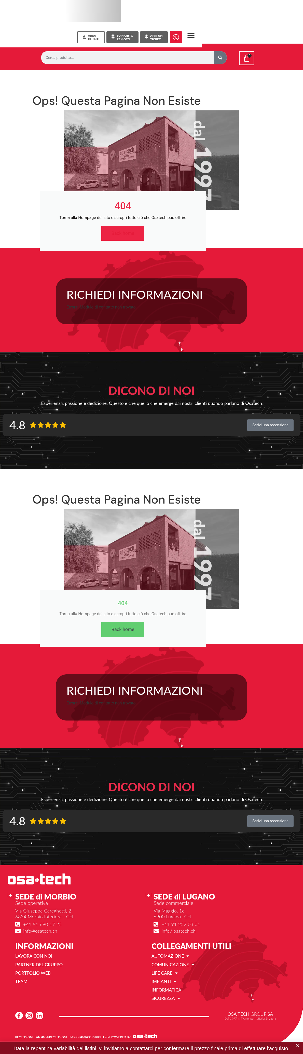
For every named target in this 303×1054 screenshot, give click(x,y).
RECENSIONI (24, 1038)
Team (21, 982)
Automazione (171, 956)
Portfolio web (33, 974)
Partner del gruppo (40, 965)
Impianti (164, 982)
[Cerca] (220, 57)
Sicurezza (166, 1000)
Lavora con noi (34, 956)
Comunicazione (174, 965)
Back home (123, 233)
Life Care (165, 974)
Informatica (167, 991)
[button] (191, 36)
